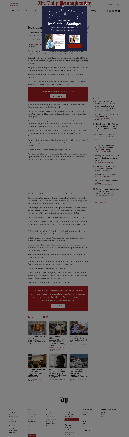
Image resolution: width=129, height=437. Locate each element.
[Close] (86, 4)
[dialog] (64, 218)
